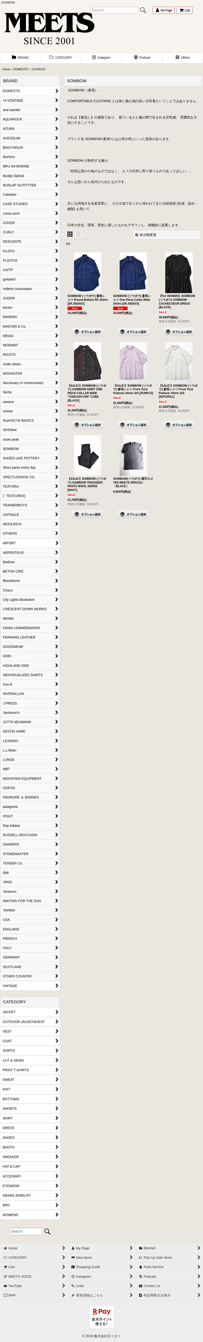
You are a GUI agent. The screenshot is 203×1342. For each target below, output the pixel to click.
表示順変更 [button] (145, 235)
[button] (182, 58)
